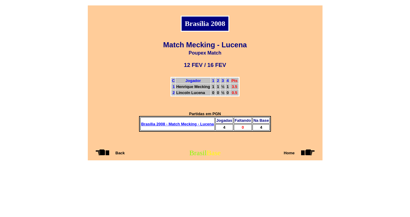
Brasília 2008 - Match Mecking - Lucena (177, 124)
